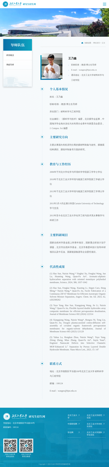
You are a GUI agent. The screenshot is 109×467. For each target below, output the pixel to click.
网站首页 (96, 43)
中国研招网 (72, 424)
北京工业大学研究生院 (94, 416)
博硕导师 (10, 65)
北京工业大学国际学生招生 (94, 433)
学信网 (70, 432)
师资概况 (10, 55)
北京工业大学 (72, 416)
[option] (54, 22)
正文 (103, 43)
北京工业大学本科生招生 (94, 425)
